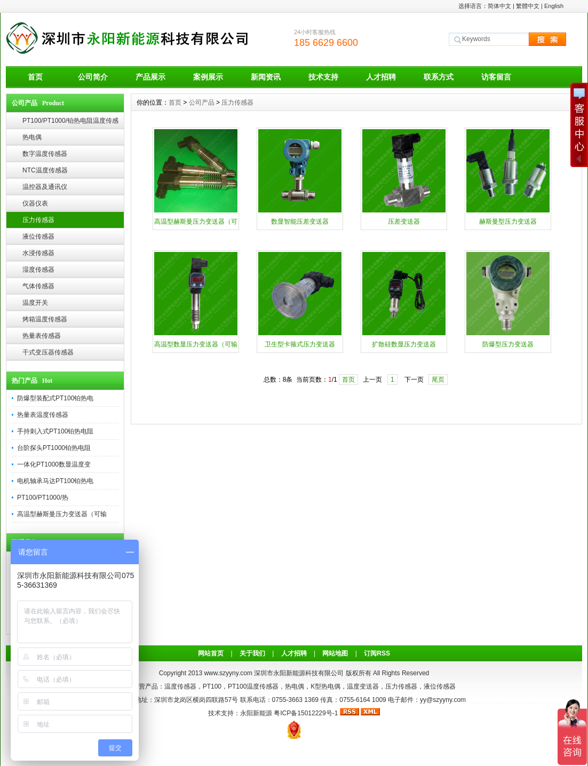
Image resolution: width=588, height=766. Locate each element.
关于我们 (252, 653)
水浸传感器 (38, 253)
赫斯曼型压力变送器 (508, 221)
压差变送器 (404, 221)
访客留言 (496, 77)
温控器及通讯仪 (44, 187)
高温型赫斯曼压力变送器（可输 (62, 514)
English (553, 6)
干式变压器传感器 (48, 352)
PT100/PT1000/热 (42, 497)
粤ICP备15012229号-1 (306, 713)
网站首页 (211, 653)
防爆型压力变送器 (508, 344)
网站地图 (335, 653)
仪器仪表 (35, 203)
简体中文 (499, 6)
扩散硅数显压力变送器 (404, 344)
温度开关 (35, 302)
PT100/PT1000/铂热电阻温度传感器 (70, 123)
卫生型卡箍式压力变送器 (300, 344)
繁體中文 (527, 6)
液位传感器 (38, 236)
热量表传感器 (41, 335)
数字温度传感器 (44, 153)
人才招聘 (381, 77)
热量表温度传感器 (42, 414)
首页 (35, 77)
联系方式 (439, 77)
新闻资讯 (266, 77)
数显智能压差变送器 (300, 221)
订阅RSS (377, 653)
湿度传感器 (38, 269)
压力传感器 (38, 220)
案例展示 (208, 77)
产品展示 (150, 77)
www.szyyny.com (228, 673)
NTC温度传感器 (45, 170)
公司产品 (201, 102)
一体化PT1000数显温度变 (54, 464)
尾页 (438, 379)
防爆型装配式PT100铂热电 (55, 398)
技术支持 (323, 77)
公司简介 (93, 77)
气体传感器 (38, 286)
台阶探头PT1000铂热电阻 (54, 448)
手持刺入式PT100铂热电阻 (55, 431)
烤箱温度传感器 (44, 319)
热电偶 (32, 137)
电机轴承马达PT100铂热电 (55, 481)
